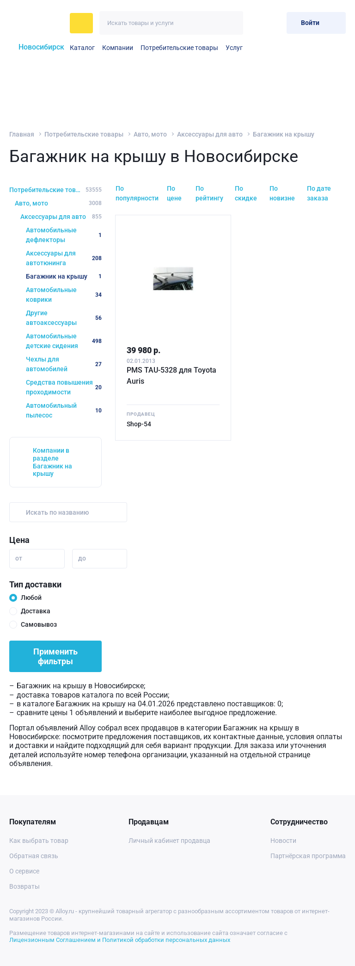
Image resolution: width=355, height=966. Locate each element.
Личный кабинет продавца (169, 840)
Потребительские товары (179, 47)
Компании (117, 47)
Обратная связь (33, 856)
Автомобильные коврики (64, 294)
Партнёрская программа (308, 856)
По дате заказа (319, 193)
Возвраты (24, 886)
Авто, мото (150, 134)
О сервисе (24, 871)
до (82, 558)
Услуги (236, 47)
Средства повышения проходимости (64, 387)
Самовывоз (39, 624)
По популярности (137, 193)
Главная (21, 134)
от (18, 558)
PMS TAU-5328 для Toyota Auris (171, 376)
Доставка (35, 611)
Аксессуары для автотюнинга (64, 258)
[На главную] (36, 23)
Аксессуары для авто (210, 134)
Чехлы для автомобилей (64, 364)
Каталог (82, 47)
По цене (174, 193)
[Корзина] (276, 23)
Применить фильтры (55, 656)
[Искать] (231, 23)
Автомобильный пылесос (64, 410)
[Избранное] (257, 23)
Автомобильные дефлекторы (64, 234)
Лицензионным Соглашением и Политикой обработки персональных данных (119, 939)
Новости (283, 840)
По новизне (282, 193)
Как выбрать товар (38, 840)
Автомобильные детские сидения (64, 340)
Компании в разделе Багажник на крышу (52, 462)
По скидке (246, 193)
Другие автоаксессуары (64, 317)
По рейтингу (209, 193)
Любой (31, 597)
